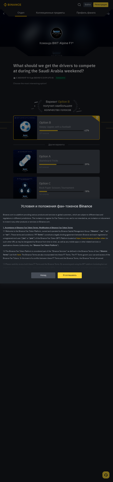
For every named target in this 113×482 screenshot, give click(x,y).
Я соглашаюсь (70, 275)
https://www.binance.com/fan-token (90, 238)
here (19, 255)
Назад (43, 275)
